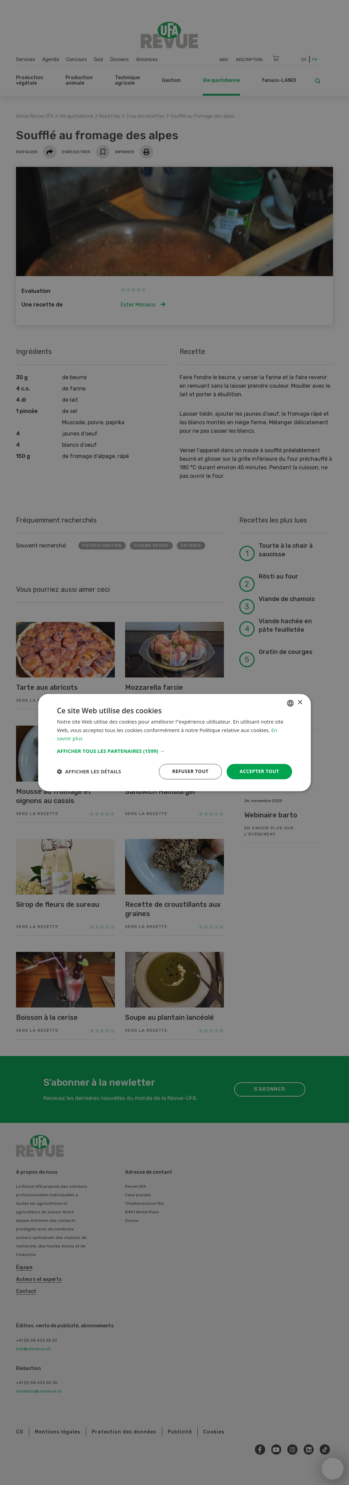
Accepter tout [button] (259, 771)
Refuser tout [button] (190, 771)
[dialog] (174, 742)
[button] (174, 751)
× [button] (299, 702)
